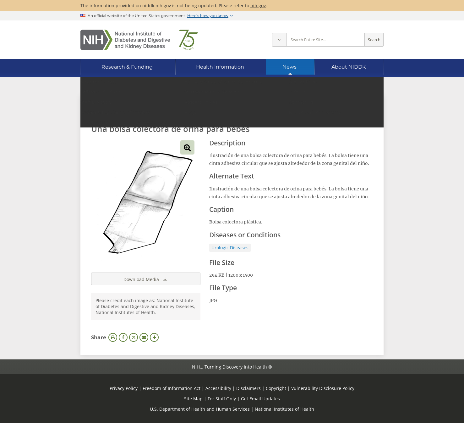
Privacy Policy (124, 388)
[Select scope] (279, 40)
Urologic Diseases (229, 248)
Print (112, 337)
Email (143, 337)
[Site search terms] (325, 40)
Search (374, 39)
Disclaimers (248, 388)
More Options (154, 337)
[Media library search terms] (222, 111)
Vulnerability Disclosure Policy (322, 388)
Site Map (193, 399)
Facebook (123, 337)
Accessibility (218, 388)
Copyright (276, 388)
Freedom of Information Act (171, 388)
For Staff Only (222, 399)
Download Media (145, 279)
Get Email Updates (260, 399)
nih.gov (258, 5)
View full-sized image (187, 147)
